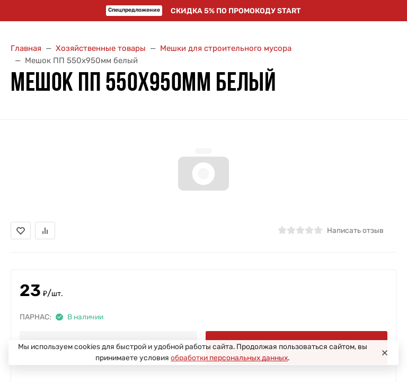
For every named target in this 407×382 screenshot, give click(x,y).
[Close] (384, 353)
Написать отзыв (355, 230)
